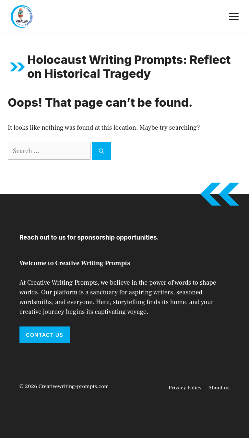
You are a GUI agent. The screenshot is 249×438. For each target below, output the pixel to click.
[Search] (101, 151)
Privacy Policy (185, 387)
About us (219, 387)
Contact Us (44, 335)
